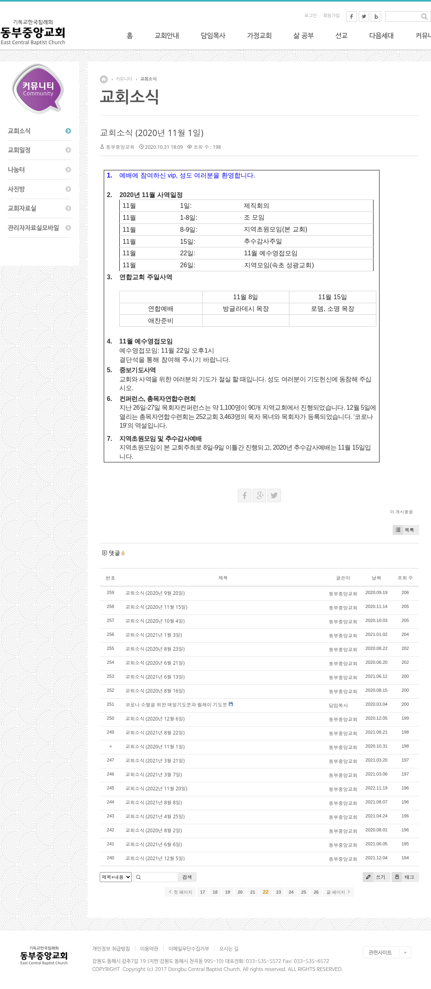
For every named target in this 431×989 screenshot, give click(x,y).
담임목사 (338, 705)
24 (291, 892)
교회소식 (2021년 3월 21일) (154, 760)
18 (215, 892)
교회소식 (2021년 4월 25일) (154, 816)
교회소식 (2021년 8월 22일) (154, 732)
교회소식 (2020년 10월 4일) (154, 621)
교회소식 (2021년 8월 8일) (153, 802)
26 (316, 892)
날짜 (376, 577)
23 (278, 892)
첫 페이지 (180, 892)
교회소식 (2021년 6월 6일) (153, 844)
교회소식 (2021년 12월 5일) (154, 858)
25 (303, 892)
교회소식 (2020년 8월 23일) (154, 649)
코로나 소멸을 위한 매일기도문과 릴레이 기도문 (176, 704)
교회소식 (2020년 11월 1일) (152, 132)
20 (240, 892)
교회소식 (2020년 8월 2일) (153, 830)
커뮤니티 (124, 79)
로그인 (310, 16)
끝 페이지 (338, 892)
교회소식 (148, 79)
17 (202, 892)
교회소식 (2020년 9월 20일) (154, 593)
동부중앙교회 (120, 147)
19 (227, 892)
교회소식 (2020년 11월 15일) (156, 607)
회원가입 (331, 16)
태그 (402, 877)
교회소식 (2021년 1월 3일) (153, 635)
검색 (187, 877)
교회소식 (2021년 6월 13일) (154, 676)
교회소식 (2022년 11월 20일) (156, 788)
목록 (403, 530)
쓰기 (374, 877)
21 (252, 892)
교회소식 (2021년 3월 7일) (153, 774)
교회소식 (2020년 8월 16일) (154, 690)
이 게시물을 (401, 512)
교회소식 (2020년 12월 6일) (154, 718)
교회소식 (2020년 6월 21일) (154, 662)
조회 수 (405, 577)
